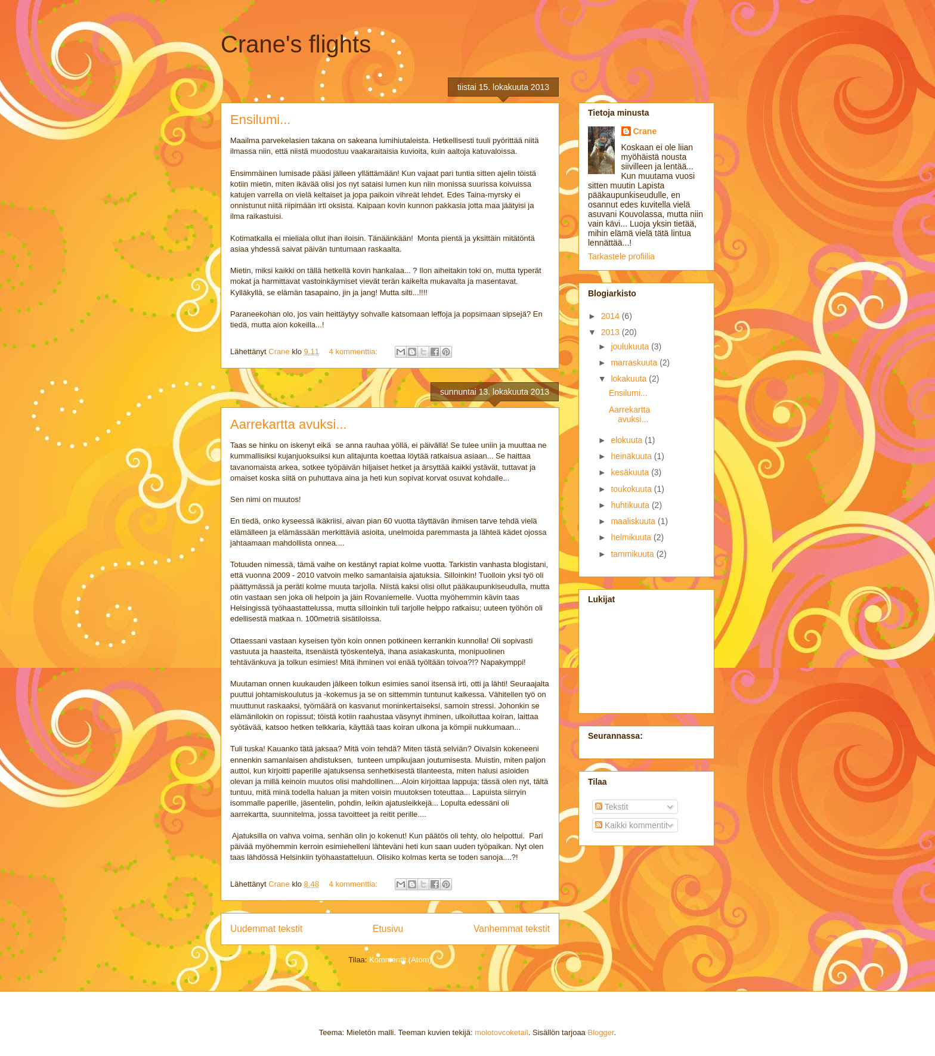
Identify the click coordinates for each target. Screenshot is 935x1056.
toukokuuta (632, 489)
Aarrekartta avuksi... (288, 424)
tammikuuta (633, 554)
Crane (645, 131)
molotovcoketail (501, 1032)
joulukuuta (631, 346)
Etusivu (388, 929)
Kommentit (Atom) (400, 959)
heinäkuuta (632, 456)
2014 (611, 316)
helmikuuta (632, 537)
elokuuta (628, 440)
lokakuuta (630, 378)
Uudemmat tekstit (266, 929)
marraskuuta (635, 362)
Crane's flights (296, 44)
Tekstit (611, 807)
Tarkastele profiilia (621, 256)
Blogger (600, 1032)
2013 (611, 332)
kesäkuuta (631, 472)
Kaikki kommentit (631, 825)
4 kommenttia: (354, 351)
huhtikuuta (631, 505)
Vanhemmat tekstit (511, 929)
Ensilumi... (260, 119)
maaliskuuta (634, 521)
